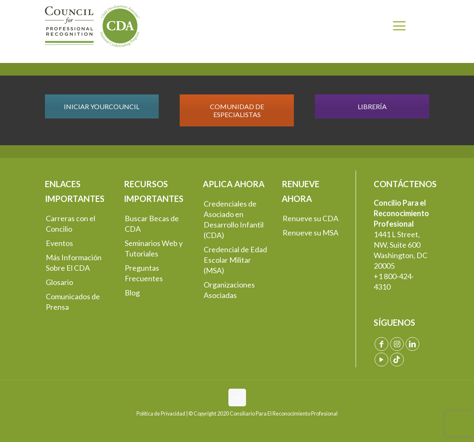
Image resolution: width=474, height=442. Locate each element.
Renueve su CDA (310, 218)
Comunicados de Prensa (73, 301)
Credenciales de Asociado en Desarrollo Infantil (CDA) (234, 219)
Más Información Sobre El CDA (74, 262)
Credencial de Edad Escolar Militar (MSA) (235, 260)
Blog (132, 292)
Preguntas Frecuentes (144, 273)
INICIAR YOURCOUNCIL (101, 106)
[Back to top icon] (237, 397)
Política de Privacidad (160, 414)
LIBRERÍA (372, 106)
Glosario (59, 282)
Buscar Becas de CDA (152, 223)
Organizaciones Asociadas (229, 290)
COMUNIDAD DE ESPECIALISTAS (237, 110)
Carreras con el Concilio (70, 223)
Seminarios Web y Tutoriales (154, 248)
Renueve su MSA (310, 232)
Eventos (59, 243)
